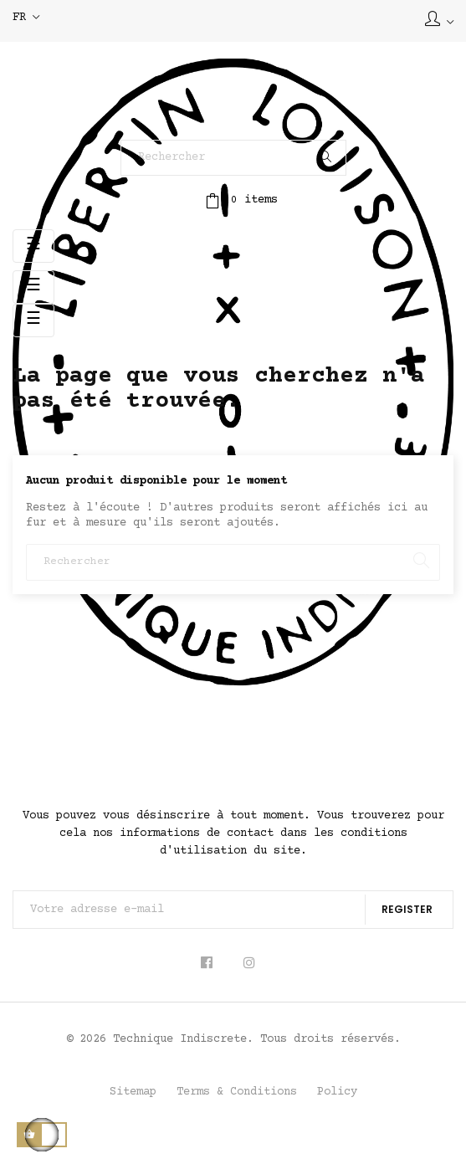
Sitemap (133, 1092)
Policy (337, 1092)
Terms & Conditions (237, 1092)
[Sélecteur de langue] (26, 18)
